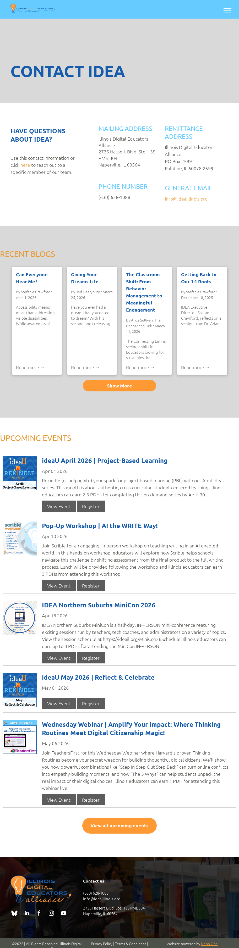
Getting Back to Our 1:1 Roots (198, 277)
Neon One (209, 943)
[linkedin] (27, 913)
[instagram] (51, 913)
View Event (58, 506)
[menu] (227, 11)
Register (91, 506)
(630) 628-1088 (95, 893)
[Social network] (14, 913)
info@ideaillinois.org (186, 199)
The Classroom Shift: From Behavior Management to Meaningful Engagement (144, 292)
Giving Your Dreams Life (85, 277)
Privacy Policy (101, 943)
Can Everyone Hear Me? (32, 277)
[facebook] (39, 913)
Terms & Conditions (130, 943)
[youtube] (64, 913)
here (25, 165)
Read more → (30, 367)
